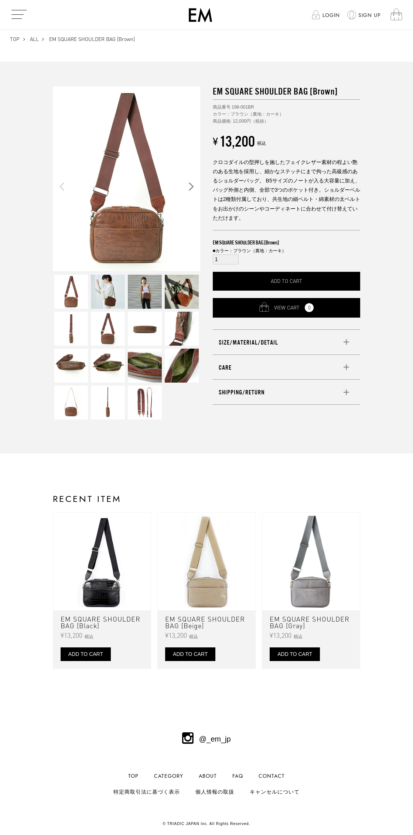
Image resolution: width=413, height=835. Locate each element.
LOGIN (331, 15)
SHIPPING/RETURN (241, 392)
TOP (15, 39)
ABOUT (208, 776)
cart (396, 15)
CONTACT (272, 776)
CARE (225, 367)
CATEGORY (168, 776)
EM (200, 15)
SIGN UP (369, 15)
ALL (34, 39)
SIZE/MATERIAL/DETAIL (248, 342)
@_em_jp (206, 739)
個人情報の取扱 (214, 791)
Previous (61, 186)
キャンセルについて (275, 791)
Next (191, 186)
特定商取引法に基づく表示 (146, 791)
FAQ (237, 776)
